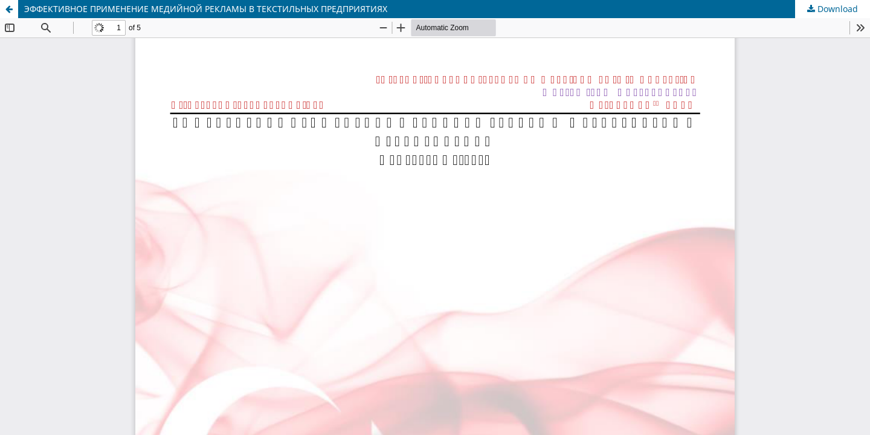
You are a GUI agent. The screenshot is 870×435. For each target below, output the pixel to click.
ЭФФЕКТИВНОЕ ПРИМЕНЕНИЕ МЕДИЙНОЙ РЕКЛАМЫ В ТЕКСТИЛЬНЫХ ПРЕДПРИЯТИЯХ (205, 8)
